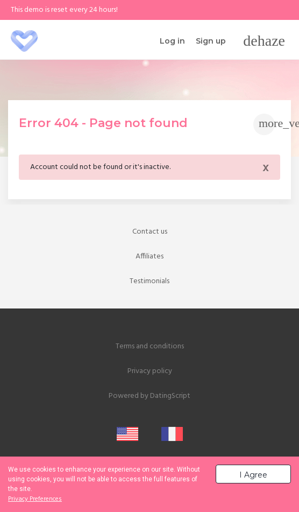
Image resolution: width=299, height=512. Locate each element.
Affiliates (149, 256)
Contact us (149, 232)
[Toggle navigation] (264, 41)
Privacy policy (149, 371)
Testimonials (149, 281)
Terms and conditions (150, 346)
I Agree (253, 475)
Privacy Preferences (35, 499)
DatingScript (170, 396)
